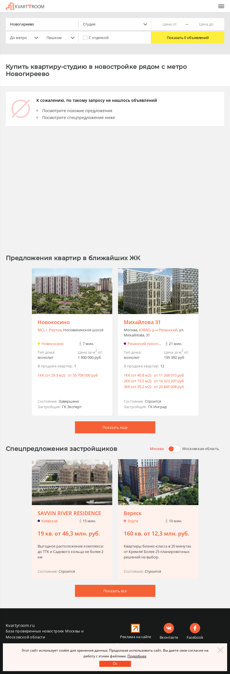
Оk (115, 663)
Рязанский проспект (145, 343)
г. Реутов (53, 329)
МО (41, 329)
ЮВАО (144, 329)
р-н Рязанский (164, 329)
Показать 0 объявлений (188, 37)
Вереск (133, 513)
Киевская (49, 520)
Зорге (132, 520)
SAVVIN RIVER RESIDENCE (69, 513)
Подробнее (136, 656)
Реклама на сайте (135, 636)
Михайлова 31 (142, 322)
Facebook (195, 637)
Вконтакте (169, 637)
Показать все (115, 590)
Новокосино (54, 322)
